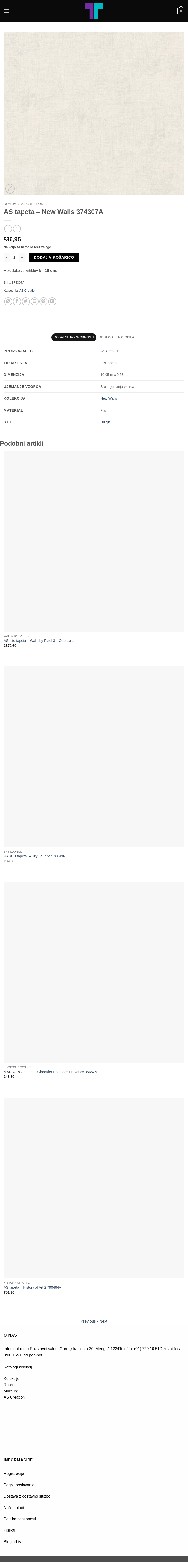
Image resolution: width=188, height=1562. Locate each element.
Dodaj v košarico (54, 257)
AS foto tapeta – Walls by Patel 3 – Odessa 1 (39, 641)
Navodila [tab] (126, 337)
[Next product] (8, 228)
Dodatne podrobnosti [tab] (74, 337)
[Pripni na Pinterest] (43, 301)
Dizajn (105, 422)
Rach (8, 1385)
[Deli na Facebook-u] (17, 301)
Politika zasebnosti (20, 1519)
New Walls (108, 398)
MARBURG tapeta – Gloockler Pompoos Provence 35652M (51, 1072)
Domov (10, 204)
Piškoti (9, 1530)
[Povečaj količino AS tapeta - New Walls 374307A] (22, 257)
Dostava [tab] (106, 337)
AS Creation (32, 204)
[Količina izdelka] (14, 257)
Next (103, 1321)
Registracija (14, 1473)
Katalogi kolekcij (18, 1367)
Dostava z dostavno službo (27, 1496)
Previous (88, 1321)
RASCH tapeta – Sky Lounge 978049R (35, 856)
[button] (7, 11)
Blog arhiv (13, 1542)
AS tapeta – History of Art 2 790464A (32, 1287)
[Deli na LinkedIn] (52, 301)
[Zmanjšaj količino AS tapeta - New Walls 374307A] (7, 257)
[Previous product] (17, 228)
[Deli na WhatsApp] (8, 301)
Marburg (11, 1391)
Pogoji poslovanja (19, 1485)
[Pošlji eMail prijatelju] (35, 301)
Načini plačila (15, 1508)
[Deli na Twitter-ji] (26, 301)
